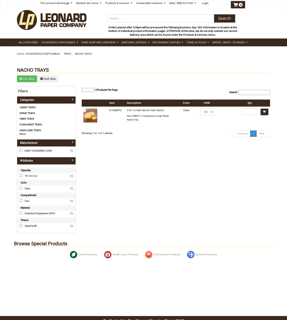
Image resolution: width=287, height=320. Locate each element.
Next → (263, 133)
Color (24, 182)
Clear (27, 188)
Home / (21, 53)
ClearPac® (31, 225)
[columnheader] (228, 103)
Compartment (28, 195)
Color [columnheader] (186, 102)
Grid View (48, 79)
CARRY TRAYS (28, 107)
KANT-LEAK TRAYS (30, 130)
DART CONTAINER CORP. (38, 150)
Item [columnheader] (112, 102)
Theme (24, 220)
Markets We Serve (88, 3)
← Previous (241, 133)
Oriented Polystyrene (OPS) (40, 213)
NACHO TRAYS (83, 53)
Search (224, 18)
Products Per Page (100, 90)
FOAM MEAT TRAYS (31, 124)
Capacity (25, 170)
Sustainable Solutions (150, 3)
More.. (23, 133)
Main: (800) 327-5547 (182, 3)
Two (27, 201)
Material (25, 207)
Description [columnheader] (134, 102)
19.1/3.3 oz (31, 175)
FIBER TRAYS (27, 118)
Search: (249, 92)
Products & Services (118, 3)
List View (27, 79)
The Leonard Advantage (56, 3)
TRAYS (67, 53)
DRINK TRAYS (27, 113)
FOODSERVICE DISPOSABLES (43, 53)
